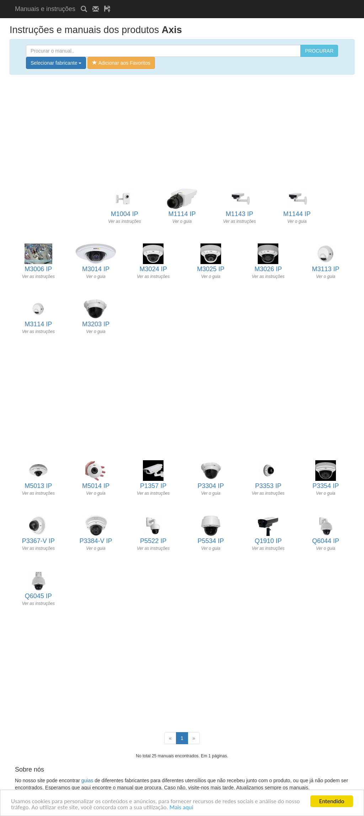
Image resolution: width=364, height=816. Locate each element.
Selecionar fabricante (56, 63)
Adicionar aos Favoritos (121, 63)
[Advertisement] (199, 2)
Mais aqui (181, 807)
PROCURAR (319, 51)
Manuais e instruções (45, 8)
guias (87, 780)
